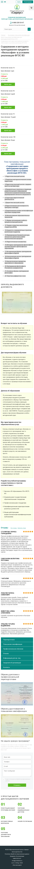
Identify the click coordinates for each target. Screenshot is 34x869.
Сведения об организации (12, 663)
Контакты (6, 667)
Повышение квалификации (12, 644)
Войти (19, 2)
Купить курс (8, 84)
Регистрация (28, 2)
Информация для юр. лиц (11, 658)
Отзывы (6, 653)
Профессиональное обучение (13, 649)
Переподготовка (9, 640)
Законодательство (17, 851)
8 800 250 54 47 (17, 23)
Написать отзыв (22, 528)
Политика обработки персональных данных (17, 854)
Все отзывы (14, 528)
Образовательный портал (17, 12)
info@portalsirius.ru (17, 860)
